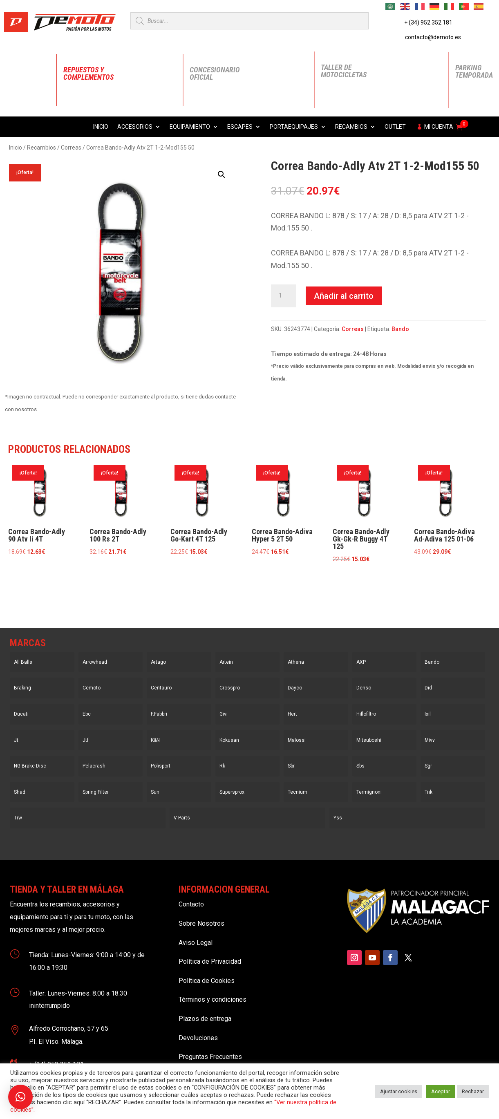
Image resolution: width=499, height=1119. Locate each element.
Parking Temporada (474, 71)
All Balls (23, 662)
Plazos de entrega (205, 1019)
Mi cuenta (438, 127)
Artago (158, 662)
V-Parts (182, 818)
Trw (18, 818)
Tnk (428, 792)
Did (428, 688)
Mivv (430, 740)
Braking (22, 688)
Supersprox (231, 792)
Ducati (21, 714)
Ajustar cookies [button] (398, 1091)
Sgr (428, 766)
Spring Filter (96, 792)
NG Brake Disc (30, 766)
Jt (16, 740)
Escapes (240, 127)
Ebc (87, 714)
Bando (400, 329)
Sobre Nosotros (201, 923)
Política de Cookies (207, 981)
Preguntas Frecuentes (210, 1057)
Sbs (360, 766)
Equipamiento (190, 127)
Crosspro (229, 688)
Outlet (395, 127)
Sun (155, 792)
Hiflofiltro (366, 714)
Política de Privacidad (210, 961)
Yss (337, 818)
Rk (222, 766)
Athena (296, 662)
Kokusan (229, 740)
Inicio (100, 127)
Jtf (86, 740)
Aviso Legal (196, 943)
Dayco (295, 688)
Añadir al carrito (344, 296)
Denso (363, 688)
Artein (226, 662)
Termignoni (369, 792)
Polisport (160, 766)
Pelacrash (94, 766)
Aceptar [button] (440, 1091)
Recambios (351, 127)
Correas (71, 147)
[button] (221, 174)
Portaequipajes (294, 127)
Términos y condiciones (212, 999)
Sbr (291, 766)
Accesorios (134, 127)
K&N (155, 740)
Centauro (161, 688)
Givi (223, 714)
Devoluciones (198, 1038)
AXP (361, 662)
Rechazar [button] (473, 1091)
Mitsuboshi (368, 740)
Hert (292, 714)
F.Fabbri (159, 714)
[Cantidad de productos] (283, 295)
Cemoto (92, 688)
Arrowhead (95, 662)
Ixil (428, 714)
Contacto (191, 904)
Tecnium (297, 792)
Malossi (297, 740)
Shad (19, 792)
